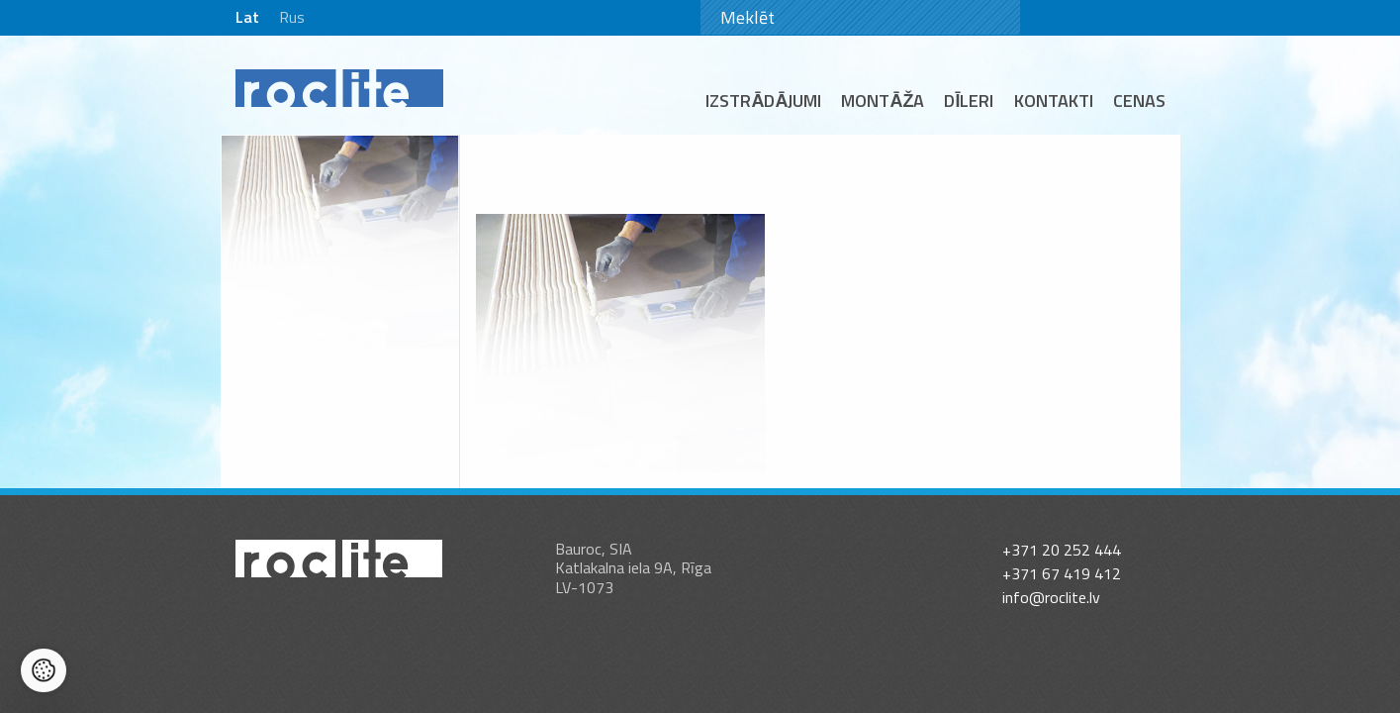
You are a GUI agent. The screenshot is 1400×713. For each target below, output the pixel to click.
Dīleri (968, 100)
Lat (247, 17)
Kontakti (1053, 100)
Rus (292, 17)
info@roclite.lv (1051, 578)
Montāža (882, 100)
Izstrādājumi (763, 100)
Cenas (1139, 100)
